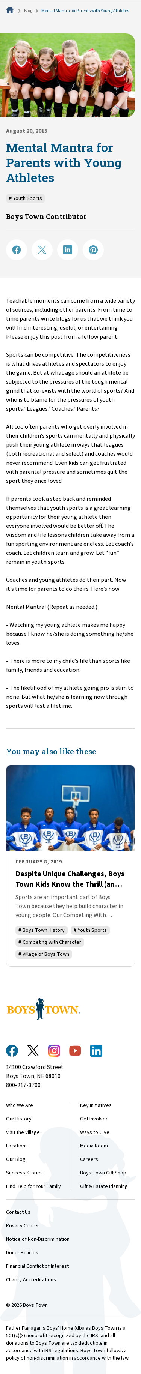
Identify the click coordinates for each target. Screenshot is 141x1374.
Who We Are (19, 1105)
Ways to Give (94, 1132)
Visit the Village (23, 1132)
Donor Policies (22, 1253)
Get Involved (94, 1119)
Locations (17, 1146)
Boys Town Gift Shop (103, 1173)
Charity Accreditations (31, 1280)
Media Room (94, 1146)
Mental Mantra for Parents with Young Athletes (85, 11)
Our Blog (16, 1159)
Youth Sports (25, 198)
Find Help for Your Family (33, 1186)
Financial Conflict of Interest (37, 1266)
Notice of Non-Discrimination (38, 1239)
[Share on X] (42, 249)
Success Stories (24, 1173)
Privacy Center (22, 1226)
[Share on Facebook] (16, 249)
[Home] (10, 11)
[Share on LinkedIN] (67, 249)
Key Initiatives (96, 1105)
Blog (28, 11)
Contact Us (18, 1212)
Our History (19, 1119)
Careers (89, 1159)
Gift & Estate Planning (104, 1186)
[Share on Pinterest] (93, 249)
